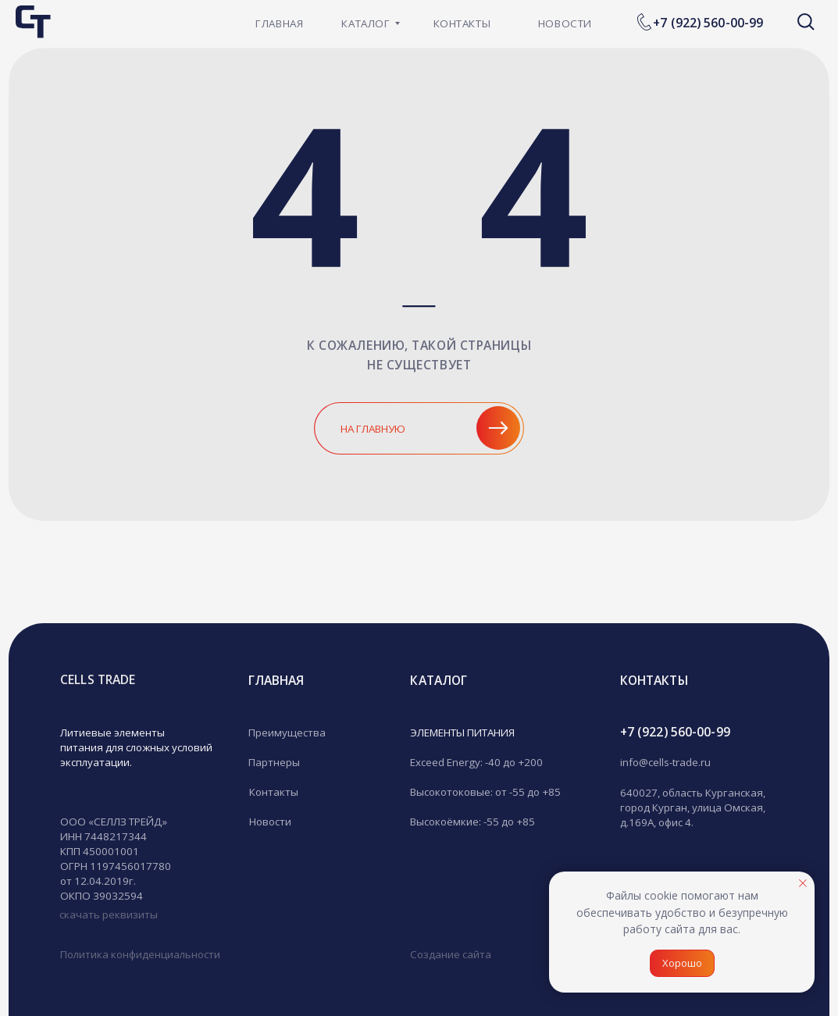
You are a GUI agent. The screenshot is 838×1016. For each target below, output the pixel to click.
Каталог (438, 680)
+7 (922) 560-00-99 (708, 22)
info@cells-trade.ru (665, 762)
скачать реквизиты (108, 914)
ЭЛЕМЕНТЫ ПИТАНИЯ (462, 732)
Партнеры (274, 762)
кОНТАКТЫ (654, 680)
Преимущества (287, 732)
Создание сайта (450, 954)
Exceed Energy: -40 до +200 (476, 762)
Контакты (273, 792)
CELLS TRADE (97, 679)
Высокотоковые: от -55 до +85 (485, 792)
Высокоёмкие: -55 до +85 (472, 822)
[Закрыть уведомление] (803, 883)
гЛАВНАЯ (276, 680)
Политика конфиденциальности (140, 954)
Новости (270, 822)
